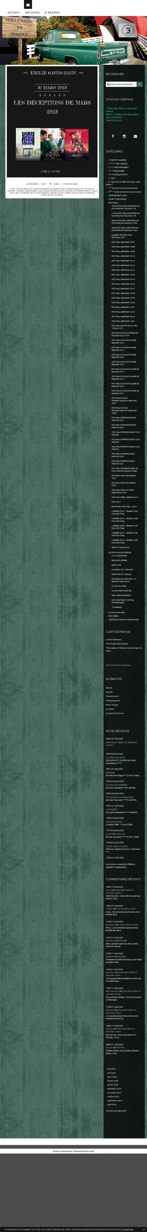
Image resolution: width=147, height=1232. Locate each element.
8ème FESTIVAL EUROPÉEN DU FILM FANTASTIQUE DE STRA (125, 243)
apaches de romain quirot (83, 196)
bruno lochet (66, 198)
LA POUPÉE (112, 885)
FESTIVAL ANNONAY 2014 (124, 304)
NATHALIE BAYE (114, 897)
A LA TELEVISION (120, 623)
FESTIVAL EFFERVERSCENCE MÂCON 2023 (125, 475)
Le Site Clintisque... (115, 715)
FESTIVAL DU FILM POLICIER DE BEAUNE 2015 (126, 418)
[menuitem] (13, 17)
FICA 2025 (116, 564)
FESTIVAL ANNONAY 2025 (124, 354)
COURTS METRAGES (118, 211)
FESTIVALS (113, 215)
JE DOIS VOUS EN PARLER (121, 619)
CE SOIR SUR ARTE (116, 832)
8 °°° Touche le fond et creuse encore (122, 201)
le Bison (110, 985)
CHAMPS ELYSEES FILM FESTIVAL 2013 (123, 262)
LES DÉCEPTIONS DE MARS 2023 (52, 111)
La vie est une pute (117, 684)
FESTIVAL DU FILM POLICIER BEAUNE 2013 (126, 387)
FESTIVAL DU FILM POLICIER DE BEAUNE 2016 (126, 426)
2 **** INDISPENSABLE (119, 173)
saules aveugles (22, 194)
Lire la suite (51, 176)
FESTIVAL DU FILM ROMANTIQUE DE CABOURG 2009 (126, 454)
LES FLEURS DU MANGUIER (120, 872)
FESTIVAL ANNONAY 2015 (124, 309)
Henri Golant (112, 780)
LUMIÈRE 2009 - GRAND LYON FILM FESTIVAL (123, 592)
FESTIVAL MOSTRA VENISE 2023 (125, 542)
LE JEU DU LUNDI (120, 656)
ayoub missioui (61, 196)
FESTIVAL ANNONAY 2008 (124, 274)
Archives (32, 17)
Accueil (14, 17)
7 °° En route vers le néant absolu (124, 196)
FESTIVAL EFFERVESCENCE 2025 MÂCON (125, 500)
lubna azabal (32, 196)
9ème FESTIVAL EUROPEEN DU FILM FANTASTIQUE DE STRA (125, 253)
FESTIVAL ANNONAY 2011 (124, 289)
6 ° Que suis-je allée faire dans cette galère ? (122, 191)
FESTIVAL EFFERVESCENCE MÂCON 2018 (125, 508)
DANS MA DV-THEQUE (123, 643)
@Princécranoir (114, 1067)
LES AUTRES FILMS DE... (123, 661)
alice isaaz (15, 198)
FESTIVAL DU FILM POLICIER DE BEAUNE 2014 (126, 411)
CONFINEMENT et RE (119, 207)
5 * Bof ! (42, 189)
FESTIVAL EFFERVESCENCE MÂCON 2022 (125, 516)
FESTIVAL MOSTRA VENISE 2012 (125, 534)
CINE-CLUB (117, 633)
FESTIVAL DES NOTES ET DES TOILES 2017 (124, 361)
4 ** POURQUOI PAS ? (119, 181)
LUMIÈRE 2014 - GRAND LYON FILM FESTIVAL (123, 607)
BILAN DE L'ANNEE (121, 628)
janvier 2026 (113, 1162)
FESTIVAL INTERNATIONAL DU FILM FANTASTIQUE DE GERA (125, 525)
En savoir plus (127, 1229)
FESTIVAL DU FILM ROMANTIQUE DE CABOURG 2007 (126, 444)
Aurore (109, 966)
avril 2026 (112, 1149)
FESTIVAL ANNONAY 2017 (124, 319)
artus (41, 198)
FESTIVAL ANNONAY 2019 (124, 329)
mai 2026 (111, 1145)
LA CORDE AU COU (116, 910)
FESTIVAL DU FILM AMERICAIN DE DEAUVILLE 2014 (125, 370)
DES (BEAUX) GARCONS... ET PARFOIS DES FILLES (125, 649)
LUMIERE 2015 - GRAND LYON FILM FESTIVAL (123, 576)
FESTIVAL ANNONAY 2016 (124, 314)
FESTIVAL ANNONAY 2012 (124, 294)
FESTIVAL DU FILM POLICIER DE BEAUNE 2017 (126, 434)
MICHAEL (111, 848)
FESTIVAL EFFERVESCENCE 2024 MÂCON (125, 492)
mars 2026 (112, 1153)
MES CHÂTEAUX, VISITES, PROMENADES (124, 672)
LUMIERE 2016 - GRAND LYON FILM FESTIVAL (123, 584)
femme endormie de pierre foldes (49, 194)
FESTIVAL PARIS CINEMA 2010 (124, 558)
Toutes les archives (117, 1189)
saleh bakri (46, 196)
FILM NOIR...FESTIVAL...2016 (125, 570)
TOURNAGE (117, 679)
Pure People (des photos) (118, 719)
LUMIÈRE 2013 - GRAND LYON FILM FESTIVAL (123, 599)
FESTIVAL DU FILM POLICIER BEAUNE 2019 (126, 403)
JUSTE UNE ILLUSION (117, 922)
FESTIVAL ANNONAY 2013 (124, 299)
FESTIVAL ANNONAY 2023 (124, 344)
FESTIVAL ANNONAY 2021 (124, 339)
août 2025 (112, 1182)
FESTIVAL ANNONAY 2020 (124, 334)
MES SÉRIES (114, 688)
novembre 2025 (115, 1170)
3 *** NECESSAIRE (117, 177)
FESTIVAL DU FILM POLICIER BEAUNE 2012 (126, 379)
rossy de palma (61, 200)
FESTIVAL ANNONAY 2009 (124, 279)
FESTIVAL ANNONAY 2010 (124, 284)
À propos (52, 17)
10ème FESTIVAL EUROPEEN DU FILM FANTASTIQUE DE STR (123, 221)
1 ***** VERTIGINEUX (119, 169)
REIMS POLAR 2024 (121, 614)
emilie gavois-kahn (84, 198)
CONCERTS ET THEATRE (124, 638)
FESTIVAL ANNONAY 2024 (124, 349)
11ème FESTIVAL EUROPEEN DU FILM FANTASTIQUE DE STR (123, 232)
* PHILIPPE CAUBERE (119, 165)
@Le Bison (111, 1001)
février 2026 (113, 1157)
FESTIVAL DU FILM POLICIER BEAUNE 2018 (126, 395)
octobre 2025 (113, 1174)
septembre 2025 (115, 1178)
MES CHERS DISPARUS (123, 666)
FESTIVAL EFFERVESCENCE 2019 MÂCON (125, 485)
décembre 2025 (115, 1166)
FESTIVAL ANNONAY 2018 (124, 324)
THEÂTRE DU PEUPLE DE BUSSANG (120, 693)
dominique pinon (43, 200)
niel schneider (29, 198)
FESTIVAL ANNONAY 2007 (124, 269)
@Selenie (110, 1032)
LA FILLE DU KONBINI (117, 860)
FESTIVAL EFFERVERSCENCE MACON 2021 (125, 465)
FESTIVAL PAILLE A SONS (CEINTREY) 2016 (124, 550)
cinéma (71, 194)
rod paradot (52, 198)
